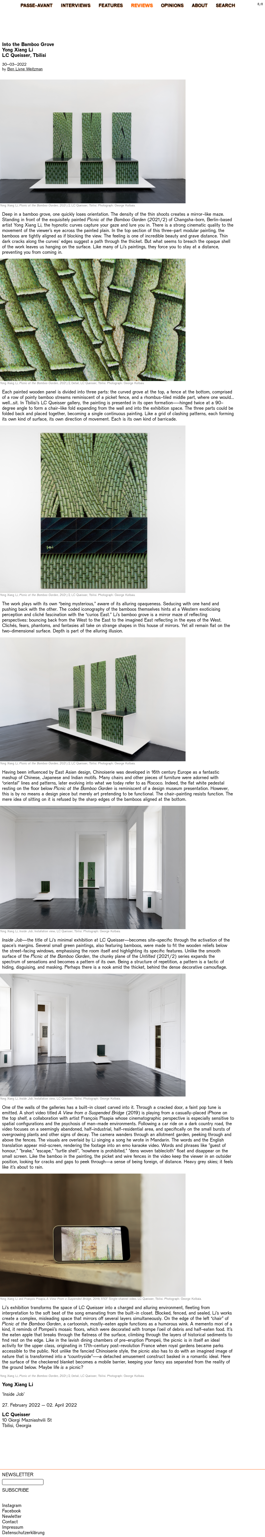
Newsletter (17, 1474)
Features (111, 5)
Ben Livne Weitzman (25, 68)
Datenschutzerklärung (23, 1532)
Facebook (11, 1510)
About (200, 5)
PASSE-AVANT (36, 5)
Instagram (11, 1505)
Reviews (142, 5)
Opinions (172, 5)
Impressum (12, 1527)
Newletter (11, 1516)
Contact (10, 1521)
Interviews (75, 5)
